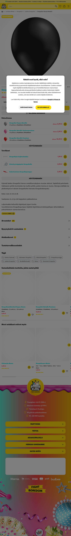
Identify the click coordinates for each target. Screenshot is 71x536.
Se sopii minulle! (43, 107)
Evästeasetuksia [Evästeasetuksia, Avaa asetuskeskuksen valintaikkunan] (26, 107)
